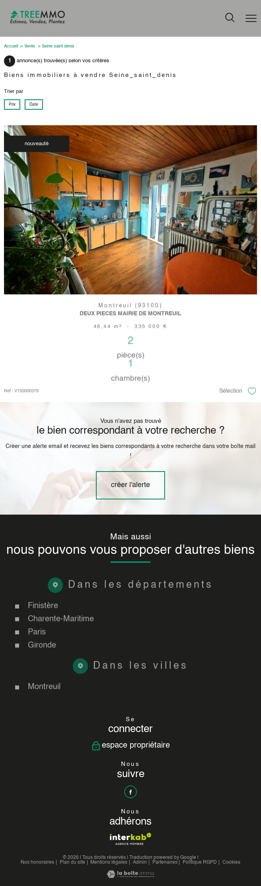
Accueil (11, 46)
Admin (140, 862)
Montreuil (44, 704)
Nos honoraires (37, 862)
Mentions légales (108, 862)
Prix (12, 105)
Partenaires (164, 862)
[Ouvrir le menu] (251, 18)
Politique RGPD (200, 862)
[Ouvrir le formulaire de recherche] (230, 18)
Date (33, 105)
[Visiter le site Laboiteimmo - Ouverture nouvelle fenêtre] (130, 876)
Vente (29, 46)
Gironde (42, 663)
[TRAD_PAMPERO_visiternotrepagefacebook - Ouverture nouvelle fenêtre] (130, 791)
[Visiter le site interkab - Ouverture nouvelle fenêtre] (130, 839)
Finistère (43, 624)
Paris (37, 649)
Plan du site (72, 862)
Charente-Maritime (61, 637)
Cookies (231, 862)
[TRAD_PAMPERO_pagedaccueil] (37, 22)
